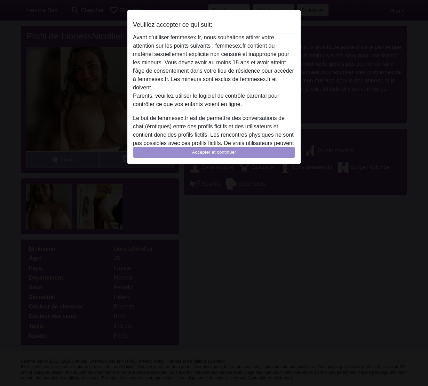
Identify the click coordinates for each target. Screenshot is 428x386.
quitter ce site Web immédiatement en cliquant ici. (213, 87)
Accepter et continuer (214, 152)
